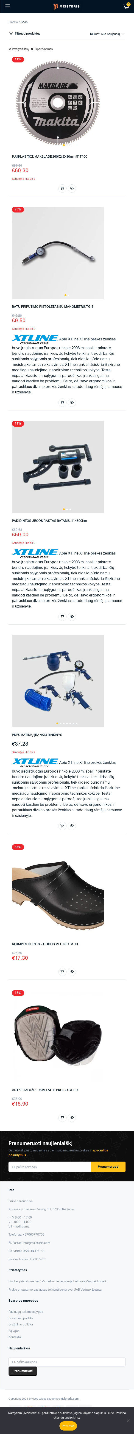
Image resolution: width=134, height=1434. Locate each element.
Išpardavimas (43, 49)
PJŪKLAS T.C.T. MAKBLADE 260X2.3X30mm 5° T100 (49, 156)
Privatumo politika (20, 1318)
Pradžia (13, 22)
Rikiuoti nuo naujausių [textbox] (105, 34)
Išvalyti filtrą (20, 49)
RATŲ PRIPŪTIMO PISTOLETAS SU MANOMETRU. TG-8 (52, 306)
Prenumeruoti (108, 1166)
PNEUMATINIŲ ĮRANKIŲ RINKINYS (37, 735)
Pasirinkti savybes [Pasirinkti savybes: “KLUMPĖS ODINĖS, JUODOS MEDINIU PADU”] (62, 972)
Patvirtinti (68, 1426)
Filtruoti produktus (24, 33)
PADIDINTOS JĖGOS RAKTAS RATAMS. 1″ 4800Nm (49, 520)
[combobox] (107, 34)
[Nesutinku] (128, 1420)
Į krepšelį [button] (62, 189)
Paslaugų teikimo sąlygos (25, 1311)
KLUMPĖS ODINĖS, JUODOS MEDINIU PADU (45, 944)
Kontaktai (15, 1337)
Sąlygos (14, 1331)
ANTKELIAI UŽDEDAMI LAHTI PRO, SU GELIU (45, 1090)
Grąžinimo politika (20, 1324)
